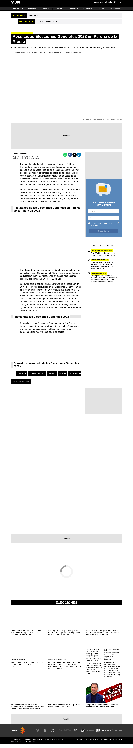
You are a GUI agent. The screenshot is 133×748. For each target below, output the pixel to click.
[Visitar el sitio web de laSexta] (47, 734)
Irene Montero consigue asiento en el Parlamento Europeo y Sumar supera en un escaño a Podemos (102, 636)
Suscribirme (103, 235)
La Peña (62, 377)
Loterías (45, 12)
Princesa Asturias (29, 1)
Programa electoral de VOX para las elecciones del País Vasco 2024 (64, 709)
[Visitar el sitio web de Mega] (69, 734)
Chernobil (56, 1)
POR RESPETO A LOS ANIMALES (102, 254)
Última (98, 7)
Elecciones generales (21, 385)
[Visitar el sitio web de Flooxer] (119, 734)
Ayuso (61, 1)
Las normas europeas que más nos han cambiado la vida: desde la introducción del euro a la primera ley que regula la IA (64, 669)
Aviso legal (79, 743)
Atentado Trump (18, 1)
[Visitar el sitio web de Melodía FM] (98, 734)
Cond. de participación (115, 743)
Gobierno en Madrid (99, 277)
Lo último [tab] (109, 249)
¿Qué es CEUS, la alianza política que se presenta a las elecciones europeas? (28, 668)
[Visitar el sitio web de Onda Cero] (84, 734)
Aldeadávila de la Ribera (79, 377)
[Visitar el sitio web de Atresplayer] (109, 734)
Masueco (52, 377)
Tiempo (59, 12)
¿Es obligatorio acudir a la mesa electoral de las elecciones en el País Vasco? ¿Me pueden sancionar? (27, 710)
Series (101, 12)
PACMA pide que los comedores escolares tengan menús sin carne (104, 258)
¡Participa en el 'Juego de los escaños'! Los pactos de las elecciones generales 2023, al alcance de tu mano (102, 269)
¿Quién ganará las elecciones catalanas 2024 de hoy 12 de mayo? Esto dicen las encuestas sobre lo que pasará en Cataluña (93, 659)
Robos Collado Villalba (80, 1)
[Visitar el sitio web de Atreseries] (76, 734)
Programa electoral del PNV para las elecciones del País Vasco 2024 (102, 709)
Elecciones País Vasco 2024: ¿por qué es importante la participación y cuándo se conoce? (111, 659)
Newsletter (115, 12)
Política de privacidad (89, 743)
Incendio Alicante (40, 1)
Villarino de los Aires (37, 377)
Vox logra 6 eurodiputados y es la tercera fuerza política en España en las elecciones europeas (64, 636)
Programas (73, 12)
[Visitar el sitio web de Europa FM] (91, 734)
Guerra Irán (49, 1)
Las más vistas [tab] (95, 249)
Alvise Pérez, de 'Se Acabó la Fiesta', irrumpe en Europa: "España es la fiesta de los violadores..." (27, 636)
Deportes (32, 12)
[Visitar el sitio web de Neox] (54, 734)
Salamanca (21, 377)
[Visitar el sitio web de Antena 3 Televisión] (40, 734)
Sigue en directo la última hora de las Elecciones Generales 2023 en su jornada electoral (47, 56)
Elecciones (66, 606)
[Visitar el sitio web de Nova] (62, 734)
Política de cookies (102, 743)
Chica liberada (68, 1)
